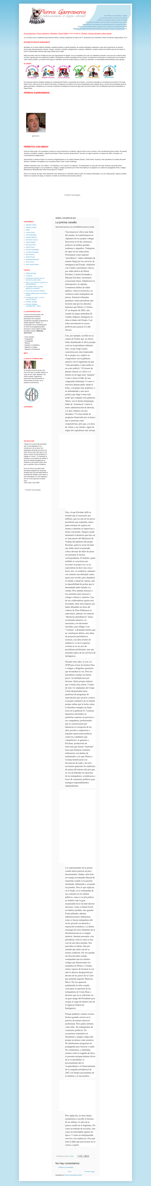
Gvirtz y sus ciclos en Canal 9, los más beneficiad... (36, 283)
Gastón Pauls (30, 247)
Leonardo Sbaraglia (32, 252)
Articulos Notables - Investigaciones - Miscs (33, 305)
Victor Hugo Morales (32, 264)
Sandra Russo (30, 257)
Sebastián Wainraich (32, 259)
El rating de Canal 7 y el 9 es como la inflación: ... (35, 298)
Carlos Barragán (31, 235)
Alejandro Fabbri (31, 227)
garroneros (35, 136)
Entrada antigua (90, 1171)
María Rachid (30, 254)
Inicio (69, 1171)
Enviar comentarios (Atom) (73, 1175)
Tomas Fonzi (30, 262)
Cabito (28, 230)
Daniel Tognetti (30, 242)
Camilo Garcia (30, 232)
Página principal (31, 273)
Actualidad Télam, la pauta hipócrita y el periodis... (34, 287)
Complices (29, 276)
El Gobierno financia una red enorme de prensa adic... (35, 279)
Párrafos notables (31, 302)
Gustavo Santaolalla (32, 249)
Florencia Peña (31, 245)
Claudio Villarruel (31, 237)
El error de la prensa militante (35, 291)
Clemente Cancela (32, 240)
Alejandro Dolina (31, 225)
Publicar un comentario (65, 1167)
